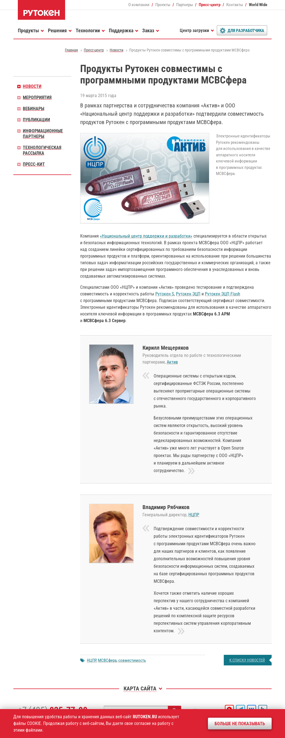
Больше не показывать (240, 723)
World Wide (258, 4)
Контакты (234, 4)
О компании (138, 4)
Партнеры (184, 4)
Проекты (162, 4)
